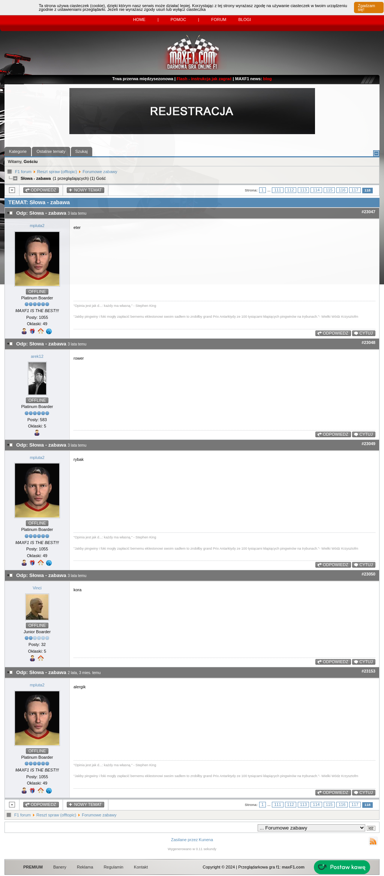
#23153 (368, 671)
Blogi (244, 19)
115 (329, 190)
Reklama (85, 867)
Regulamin (113, 867)
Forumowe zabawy (99, 171)
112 (290, 190)
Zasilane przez (184, 839)
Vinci (37, 588)
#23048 (368, 342)
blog (267, 78)
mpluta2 (37, 225)
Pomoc (178, 19)
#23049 (368, 443)
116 (342, 190)
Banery (59, 867)
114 (316, 190)
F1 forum (23, 171)
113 (303, 190)
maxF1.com (293, 867)
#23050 (368, 574)
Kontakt (141, 867)
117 (354, 190)
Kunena (206, 839)
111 (277, 190)
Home (139, 19)
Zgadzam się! (366, 7)
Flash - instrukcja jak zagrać (204, 78)
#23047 (368, 211)
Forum (218, 19)
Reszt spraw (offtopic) (57, 171)
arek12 (37, 356)
